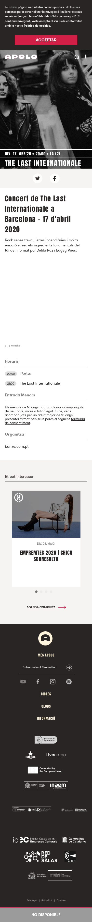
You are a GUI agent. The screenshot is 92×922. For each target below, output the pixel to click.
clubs (46, 706)
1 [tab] (36, 591)
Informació (46, 718)
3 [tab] (46, 591)
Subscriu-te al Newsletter (39, 667)
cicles (46, 694)
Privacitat (46, 900)
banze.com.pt (17, 446)
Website (15, 345)
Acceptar (46, 40)
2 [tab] (41, 591)
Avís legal (32, 900)
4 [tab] (51, 591)
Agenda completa (46, 607)
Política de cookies (37, 25)
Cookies (61, 900)
